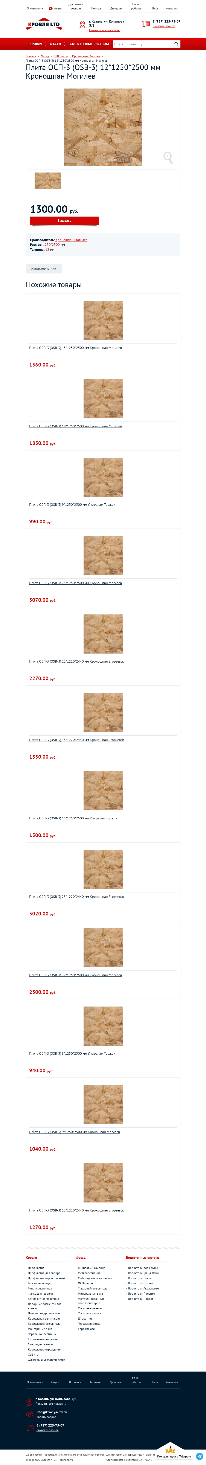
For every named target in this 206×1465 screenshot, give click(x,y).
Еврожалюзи (86, 1329)
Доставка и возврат (76, 6)
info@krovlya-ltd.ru (52, 1412)
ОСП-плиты (85, 1283)
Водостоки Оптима (141, 1283)
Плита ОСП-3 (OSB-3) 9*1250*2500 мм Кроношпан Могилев (74, 1132)
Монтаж (96, 8)
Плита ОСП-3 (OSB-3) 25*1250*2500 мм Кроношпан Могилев (75, 583)
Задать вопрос (46, 1417)
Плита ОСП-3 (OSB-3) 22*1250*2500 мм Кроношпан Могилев (75, 975)
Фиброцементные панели (95, 1278)
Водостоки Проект (140, 1299)
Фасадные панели (90, 1308)
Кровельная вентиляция (44, 1318)
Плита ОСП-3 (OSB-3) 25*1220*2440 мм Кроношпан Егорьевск (76, 896)
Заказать (64, 220)
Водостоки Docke (139, 1278)
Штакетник (85, 1318)
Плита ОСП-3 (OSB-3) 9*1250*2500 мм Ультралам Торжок (72, 504)
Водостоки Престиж (141, 1293)
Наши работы (136, 6)
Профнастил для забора (44, 1273)
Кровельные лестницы (43, 1339)
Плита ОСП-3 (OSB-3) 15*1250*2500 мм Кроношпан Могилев (75, 347)
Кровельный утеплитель (44, 1324)
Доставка (75, 1382)
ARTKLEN (145, 1459)
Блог (155, 8)
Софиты (33, 1355)
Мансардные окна (40, 1329)
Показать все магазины (104, 30)
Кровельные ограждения (44, 1349)
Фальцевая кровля (40, 1293)
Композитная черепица (43, 1299)
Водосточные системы (89, 44)
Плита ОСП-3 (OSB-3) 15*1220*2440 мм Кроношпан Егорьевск (76, 740)
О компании (35, 8)
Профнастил (36, 1268)
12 (47, 249)
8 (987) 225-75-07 (166, 21)
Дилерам (116, 8)
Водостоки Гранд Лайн (143, 1273)
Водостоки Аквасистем (143, 1288)
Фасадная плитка (89, 1313)
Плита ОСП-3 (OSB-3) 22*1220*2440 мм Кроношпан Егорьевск (76, 661)
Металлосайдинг (89, 1273)
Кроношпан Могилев (71, 240)
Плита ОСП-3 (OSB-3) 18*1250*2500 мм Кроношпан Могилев (75, 426)
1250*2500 (51, 244)
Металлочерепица (40, 1288)
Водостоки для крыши (143, 1268)
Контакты (172, 8)
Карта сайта (66, 1459)
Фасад (55, 44)
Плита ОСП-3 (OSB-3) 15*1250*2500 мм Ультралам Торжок (73, 818)
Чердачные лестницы (42, 1334)
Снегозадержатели (40, 1344)
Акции (58, 8)
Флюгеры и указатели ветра (46, 1360)
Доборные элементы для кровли (44, 1306)
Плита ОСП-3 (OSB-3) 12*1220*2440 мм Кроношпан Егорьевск (76, 1210)
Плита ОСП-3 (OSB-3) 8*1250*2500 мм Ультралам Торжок (72, 1053)
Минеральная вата (90, 1293)
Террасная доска (89, 1324)
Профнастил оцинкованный (47, 1278)
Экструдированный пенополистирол (91, 1301)
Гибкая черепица (39, 1283)
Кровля (36, 44)
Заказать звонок (164, 26)
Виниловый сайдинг (91, 1268)
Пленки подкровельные (44, 1313)
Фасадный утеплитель (92, 1288)
